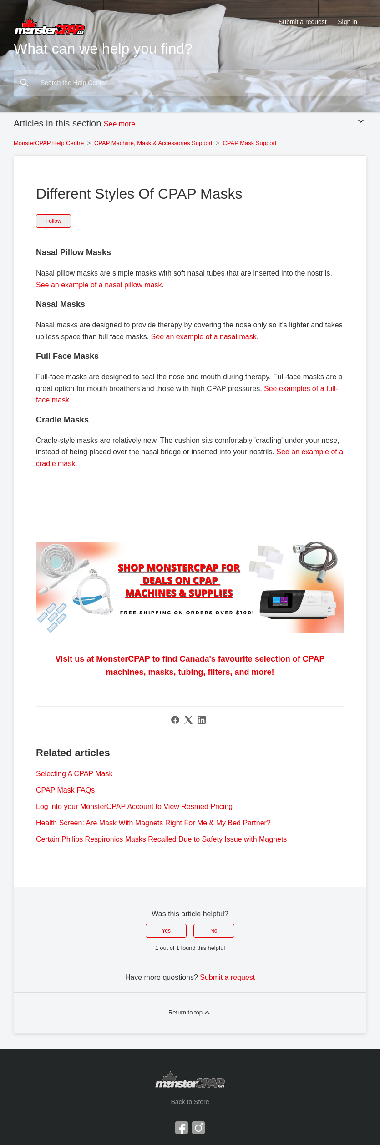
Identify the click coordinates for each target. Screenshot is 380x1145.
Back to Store (190, 1101)
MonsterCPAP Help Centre (49, 143)
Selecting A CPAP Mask (74, 774)
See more (119, 124)
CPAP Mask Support (249, 143)
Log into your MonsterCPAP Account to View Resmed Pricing (134, 806)
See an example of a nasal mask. (205, 337)
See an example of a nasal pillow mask (99, 285)
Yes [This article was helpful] (166, 931)
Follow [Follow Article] (53, 221)
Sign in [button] (347, 21)
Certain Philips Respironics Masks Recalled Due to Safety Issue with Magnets (161, 839)
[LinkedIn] (202, 720)
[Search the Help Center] (190, 83)
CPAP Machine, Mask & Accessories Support (153, 143)
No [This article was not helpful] (213, 931)
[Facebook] (175, 720)
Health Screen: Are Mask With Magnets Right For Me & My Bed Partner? (153, 823)
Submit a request (303, 21)
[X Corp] (188, 720)
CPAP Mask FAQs (65, 790)
